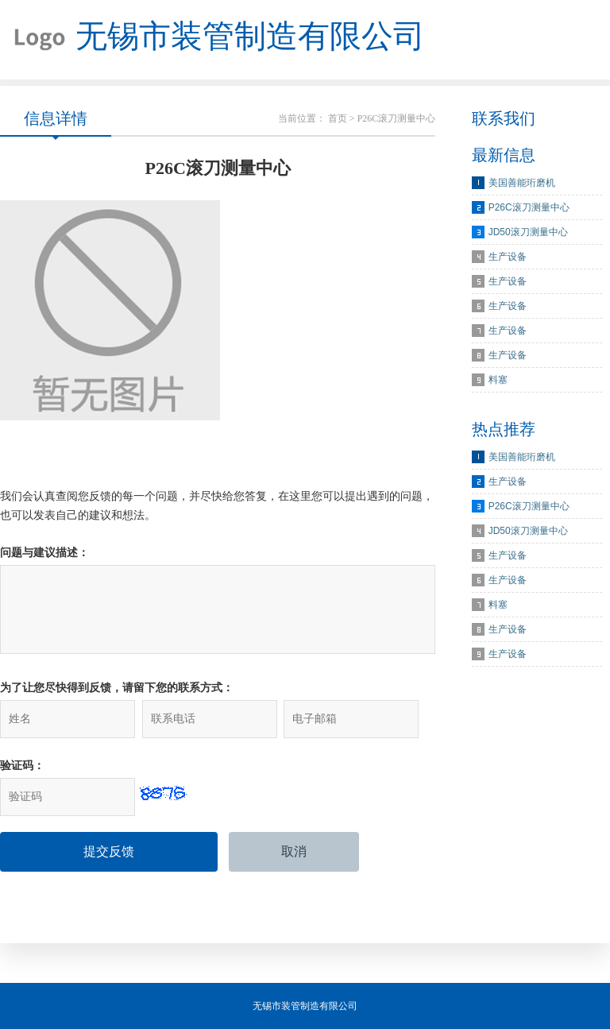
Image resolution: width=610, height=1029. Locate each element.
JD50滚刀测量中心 (528, 232)
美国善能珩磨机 (521, 182)
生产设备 (507, 256)
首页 (337, 118)
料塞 (498, 379)
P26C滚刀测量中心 (528, 207)
